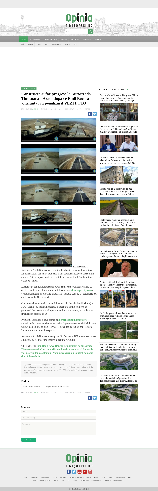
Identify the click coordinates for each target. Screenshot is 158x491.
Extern (76, 44)
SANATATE (75, 39)
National (67, 44)
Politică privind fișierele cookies (91, 481)
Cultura (30, 44)
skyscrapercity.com (81, 290)
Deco (49, 481)
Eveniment (34, 478)
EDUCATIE (87, 39)
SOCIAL (64, 39)
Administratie (45, 478)
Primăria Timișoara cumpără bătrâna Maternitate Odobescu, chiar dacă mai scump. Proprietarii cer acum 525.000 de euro (118, 161)
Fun (63, 481)
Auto (34, 481)
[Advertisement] (79, 65)
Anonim (35, 109)
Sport (46, 44)
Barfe (110, 478)
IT (68, 481)
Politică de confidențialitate (113, 481)
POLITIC (98, 39)
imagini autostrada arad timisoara (57, 387)
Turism (39, 44)
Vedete (56, 481)
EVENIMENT (35, 39)
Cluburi (75, 481)
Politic (72, 478)
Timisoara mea (56, 44)
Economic (63, 478)
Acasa (23, 39)
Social (55, 478)
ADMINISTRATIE (50, 39)
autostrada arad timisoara (32, 387)
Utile (22, 44)
